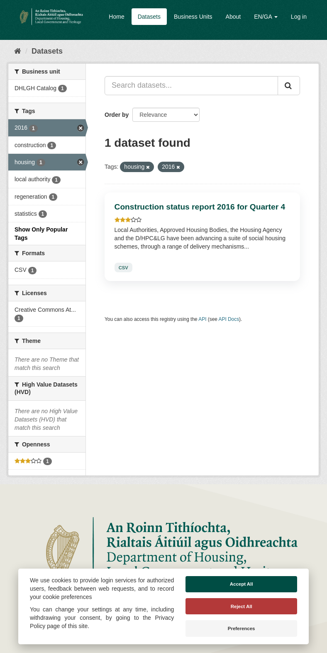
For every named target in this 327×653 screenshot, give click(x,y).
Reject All (241, 606)
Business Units (193, 16)
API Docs (229, 319)
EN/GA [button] (266, 16)
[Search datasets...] (191, 85)
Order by (117, 114)
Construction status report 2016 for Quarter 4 (200, 206)
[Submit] (289, 85)
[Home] (17, 51)
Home (116, 16)
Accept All (241, 584)
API (202, 319)
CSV (123, 267)
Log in (299, 16)
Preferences (241, 628)
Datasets (149, 16)
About (233, 16)
